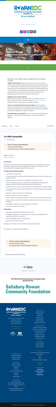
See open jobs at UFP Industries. (15, 146)
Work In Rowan (16, 363)
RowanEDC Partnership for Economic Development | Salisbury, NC (30, 405)
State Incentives (40, 345)
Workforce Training (40, 336)
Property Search (16, 359)
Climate (16, 374)
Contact (29, 24)
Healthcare (16, 369)
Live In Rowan (16, 362)
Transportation (40, 313)
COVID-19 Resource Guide (39, 327)
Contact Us (40, 362)
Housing (16, 367)
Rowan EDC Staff (16, 328)
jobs (11, 126)
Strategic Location (39, 312)
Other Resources (40, 338)
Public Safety (16, 376)
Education (16, 373)
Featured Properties (16, 355)
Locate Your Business (39, 331)
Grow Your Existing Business (40, 329)
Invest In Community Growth (40, 360)
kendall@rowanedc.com (40, 100)
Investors (39, 373)
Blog (40, 358)
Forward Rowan (40, 367)
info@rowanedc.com (16, 326)
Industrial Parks (16, 357)
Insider (40, 364)
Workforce (39, 315)
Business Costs (40, 317)
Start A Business (40, 333)
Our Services (40, 354)
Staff (40, 356)
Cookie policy (31, 270)
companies (4, 126)
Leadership (40, 369)
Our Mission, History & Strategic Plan (39, 352)
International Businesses (16, 390)
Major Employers (40, 321)
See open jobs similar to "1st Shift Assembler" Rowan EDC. (21, 149)
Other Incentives (40, 346)
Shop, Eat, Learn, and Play (16, 371)
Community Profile (16, 381)
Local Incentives (40, 343)
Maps (16, 386)
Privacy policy (24, 270)
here (13, 115)
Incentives (40, 341)
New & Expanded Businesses (16, 388)
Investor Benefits (39, 371)
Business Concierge (40, 334)
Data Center (16, 379)
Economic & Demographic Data (16, 383)
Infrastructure (39, 319)
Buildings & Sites (16, 353)
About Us (23, 24)
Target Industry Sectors (40, 322)
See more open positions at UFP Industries (15, 254)
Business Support (39, 325)
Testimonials (39, 374)
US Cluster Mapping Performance (16, 385)
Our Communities (16, 365)
